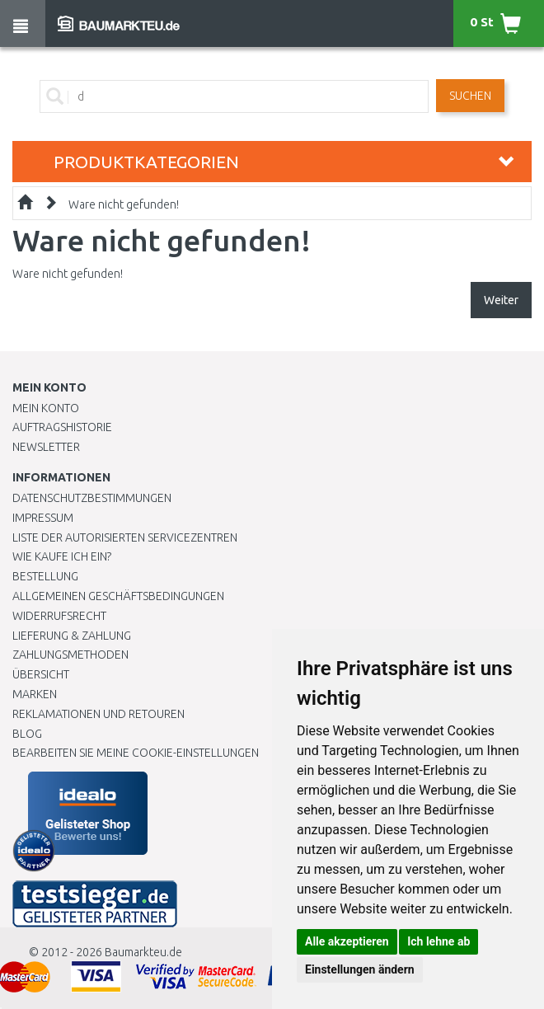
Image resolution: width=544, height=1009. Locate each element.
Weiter (501, 300)
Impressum (42, 517)
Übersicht (40, 674)
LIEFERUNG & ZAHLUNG (71, 635)
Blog (27, 733)
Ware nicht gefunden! (123, 204)
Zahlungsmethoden (70, 654)
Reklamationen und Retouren (98, 713)
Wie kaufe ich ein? (61, 556)
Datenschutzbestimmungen (91, 497)
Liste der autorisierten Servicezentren (124, 537)
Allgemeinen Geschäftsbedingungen (118, 596)
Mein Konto (45, 408)
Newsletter (46, 446)
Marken (34, 694)
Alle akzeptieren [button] (347, 941)
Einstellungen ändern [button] (360, 969)
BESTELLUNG (45, 576)
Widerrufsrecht (59, 615)
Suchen (470, 95)
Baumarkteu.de (143, 952)
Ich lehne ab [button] (438, 941)
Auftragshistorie (62, 427)
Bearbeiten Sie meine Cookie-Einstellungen (135, 752)
